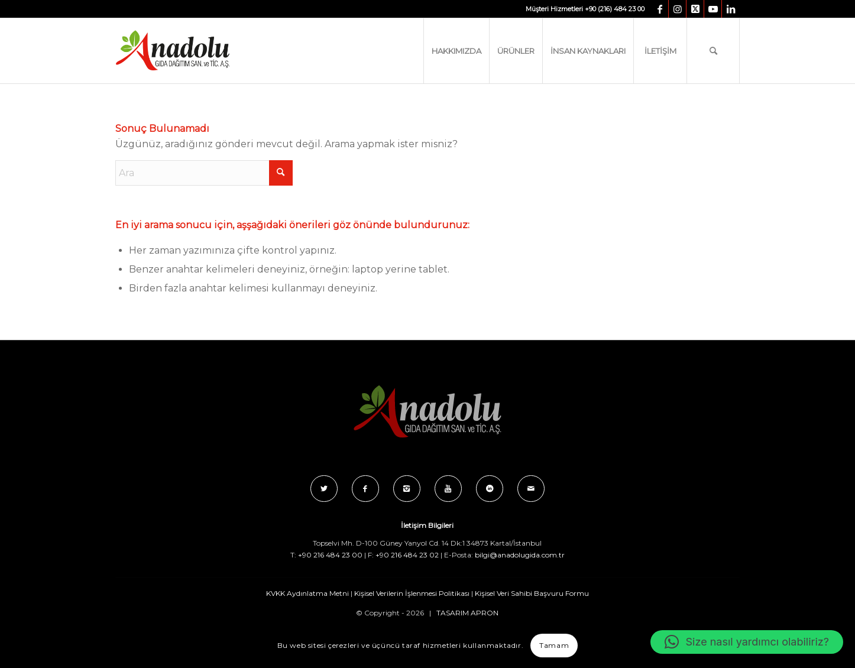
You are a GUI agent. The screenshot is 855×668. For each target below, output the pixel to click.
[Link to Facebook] (659, 9)
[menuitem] (456, 50)
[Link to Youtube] (712, 9)
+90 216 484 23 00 (330, 554)
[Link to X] (695, 9)
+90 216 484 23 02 (407, 554)
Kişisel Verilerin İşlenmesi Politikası (411, 593)
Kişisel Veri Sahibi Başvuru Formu (532, 593)
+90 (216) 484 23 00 (615, 9)
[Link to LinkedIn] (731, 9)
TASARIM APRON (467, 612)
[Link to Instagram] (677, 9)
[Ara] (713, 50)
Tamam (554, 645)
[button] (746, 642)
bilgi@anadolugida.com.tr (520, 554)
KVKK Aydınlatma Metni (307, 593)
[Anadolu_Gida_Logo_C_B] (196, 50)
